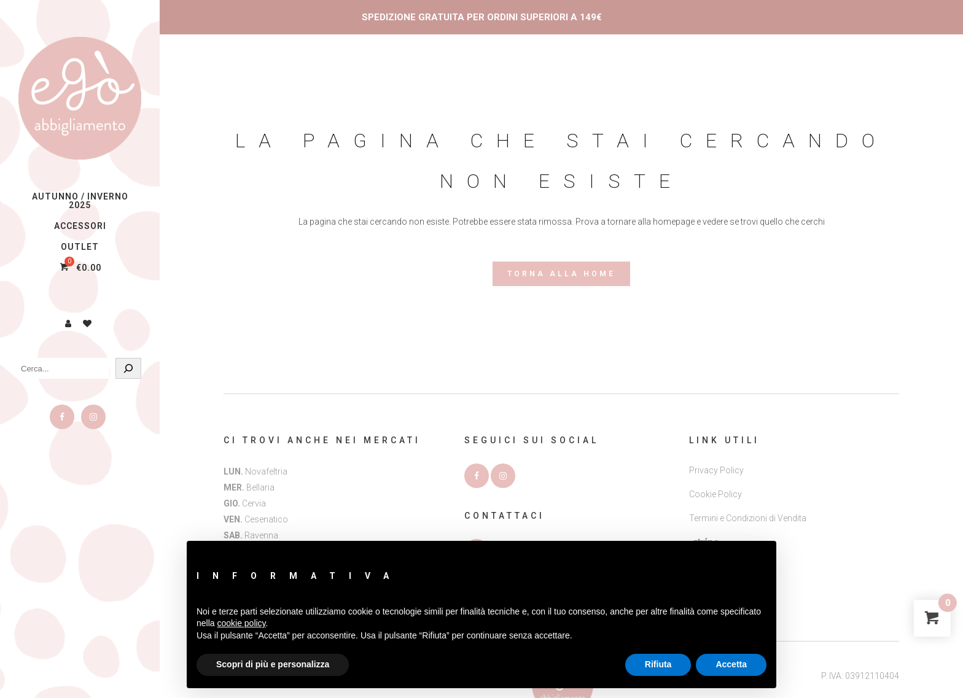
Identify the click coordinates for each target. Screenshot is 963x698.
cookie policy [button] (241, 623)
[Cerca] (128, 368)
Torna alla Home (561, 274)
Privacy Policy (716, 470)
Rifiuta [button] (658, 664)
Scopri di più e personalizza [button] (272, 664)
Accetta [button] (731, 664)
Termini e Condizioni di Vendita (747, 518)
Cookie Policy (715, 494)
